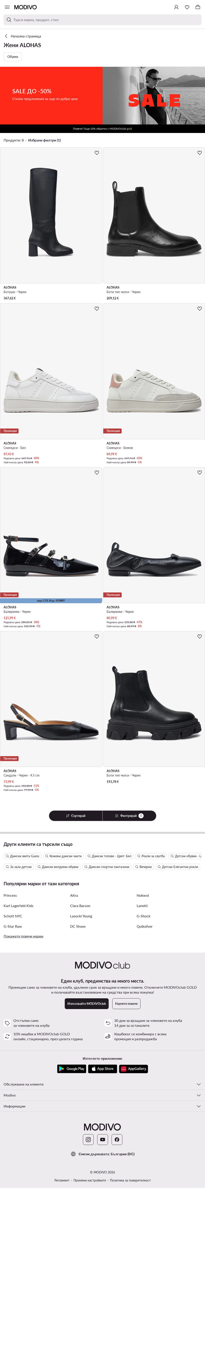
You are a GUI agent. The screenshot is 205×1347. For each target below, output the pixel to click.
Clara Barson (80, 1064)
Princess (10, 1054)
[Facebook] (117, 1298)
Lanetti (142, 1064)
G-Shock (143, 1075)
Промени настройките (89, 1339)
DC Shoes (78, 1085)
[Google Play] (71, 1227)
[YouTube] (102, 1298)
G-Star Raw (13, 1085)
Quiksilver (145, 1085)
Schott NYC (13, 1075)
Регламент (61, 1339)
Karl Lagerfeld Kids (18, 1064)
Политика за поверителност (130, 1339)
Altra (74, 1054)
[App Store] (102, 1227)
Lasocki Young (81, 1075)
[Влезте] (176, 7)
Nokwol (143, 1054)
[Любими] (187, 7)
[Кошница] (197, 7)
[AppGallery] (133, 1227)
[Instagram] (88, 1298)
